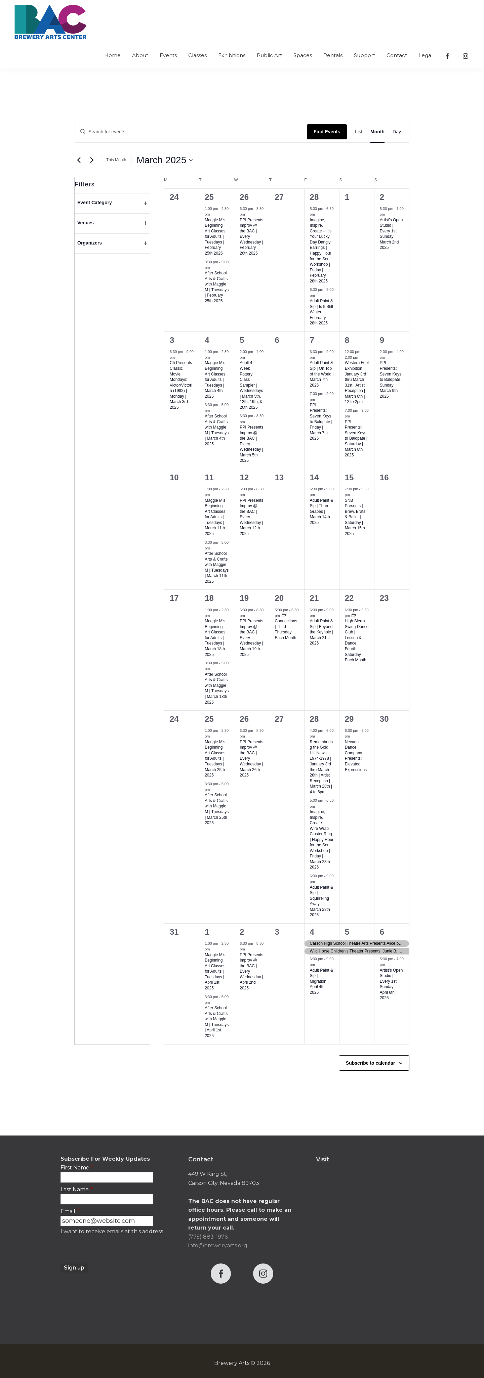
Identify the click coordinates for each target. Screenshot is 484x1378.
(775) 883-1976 (208, 1237)
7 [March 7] (312, 340)
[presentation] (112, 1250)
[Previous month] (79, 160)
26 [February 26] (244, 197)
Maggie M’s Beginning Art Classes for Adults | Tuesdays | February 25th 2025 (215, 237)
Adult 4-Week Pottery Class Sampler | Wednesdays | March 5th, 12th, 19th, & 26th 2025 (251, 384)
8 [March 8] (347, 340)
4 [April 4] (312, 931)
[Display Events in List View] (358, 131)
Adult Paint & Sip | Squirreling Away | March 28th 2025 (321, 901)
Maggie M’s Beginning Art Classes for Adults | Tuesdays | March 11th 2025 (215, 517)
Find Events (327, 131)
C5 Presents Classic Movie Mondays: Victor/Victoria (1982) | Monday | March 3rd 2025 (181, 384)
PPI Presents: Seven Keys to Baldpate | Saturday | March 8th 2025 (356, 438)
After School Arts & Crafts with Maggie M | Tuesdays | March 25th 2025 (217, 809)
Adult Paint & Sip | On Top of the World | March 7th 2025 (322, 373)
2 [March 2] (382, 197)
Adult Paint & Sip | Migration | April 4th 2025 (321, 981)
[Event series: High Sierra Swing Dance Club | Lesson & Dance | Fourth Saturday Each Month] (354, 616)
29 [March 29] (349, 718)
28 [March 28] (314, 718)
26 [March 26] (244, 718)
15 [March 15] (349, 477)
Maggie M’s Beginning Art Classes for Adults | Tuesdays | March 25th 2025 (215, 758)
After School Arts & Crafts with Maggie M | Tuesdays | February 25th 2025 (217, 287)
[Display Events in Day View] (397, 131)
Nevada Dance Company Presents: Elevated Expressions (356, 756)
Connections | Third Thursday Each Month (286, 629)
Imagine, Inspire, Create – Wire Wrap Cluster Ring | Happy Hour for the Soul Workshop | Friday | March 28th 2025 (321, 839)
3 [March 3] (172, 340)
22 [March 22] (349, 598)
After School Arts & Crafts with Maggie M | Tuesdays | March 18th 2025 (217, 688)
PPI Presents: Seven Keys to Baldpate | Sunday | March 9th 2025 (391, 379)
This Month (116, 160)
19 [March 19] (244, 598)
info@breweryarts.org (217, 1245)
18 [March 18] (209, 598)
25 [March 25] (209, 718)
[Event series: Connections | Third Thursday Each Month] (284, 616)
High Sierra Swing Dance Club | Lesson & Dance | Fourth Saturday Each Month (357, 640)
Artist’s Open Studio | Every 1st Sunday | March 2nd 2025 (391, 234)
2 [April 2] (242, 931)
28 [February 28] (314, 197)
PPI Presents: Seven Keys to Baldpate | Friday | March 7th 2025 (321, 422)
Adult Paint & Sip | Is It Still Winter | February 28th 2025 (321, 312)
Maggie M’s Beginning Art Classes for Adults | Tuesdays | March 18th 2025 (215, 638)
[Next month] (92, 160)
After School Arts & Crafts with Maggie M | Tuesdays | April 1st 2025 (217, 1022)
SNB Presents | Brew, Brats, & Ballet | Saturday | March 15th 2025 (356, 517)
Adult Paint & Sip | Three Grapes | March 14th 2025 (321, 511)
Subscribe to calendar (370, 1063)
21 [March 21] (314, 598)
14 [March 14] (314, 477)
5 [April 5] (347, 931)
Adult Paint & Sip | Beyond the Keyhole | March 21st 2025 (321, 632)
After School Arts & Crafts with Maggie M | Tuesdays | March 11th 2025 (217, 567)
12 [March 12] (244, 477)
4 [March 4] (207, 340)
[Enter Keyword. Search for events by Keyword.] (191, 131)
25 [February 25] (209, 197)
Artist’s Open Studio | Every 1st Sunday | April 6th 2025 (391, 984)
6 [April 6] (382, 931)
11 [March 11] (209, 477)
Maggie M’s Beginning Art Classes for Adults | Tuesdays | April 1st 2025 (215, 971)
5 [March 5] (242, 340)
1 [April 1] (207, 931)
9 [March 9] (382, 340)
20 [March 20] (279, 598)
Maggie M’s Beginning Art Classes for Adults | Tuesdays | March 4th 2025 (215, 379)
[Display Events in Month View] (377, 131)
